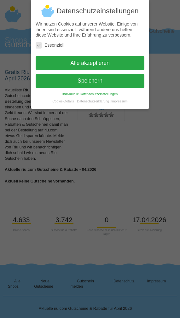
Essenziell (50, 42)
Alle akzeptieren (90, 60)
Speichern (90, 78)
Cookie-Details (63, 99)
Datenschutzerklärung (93, 99)
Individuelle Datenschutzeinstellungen (90, 91)
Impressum (119, 99)
